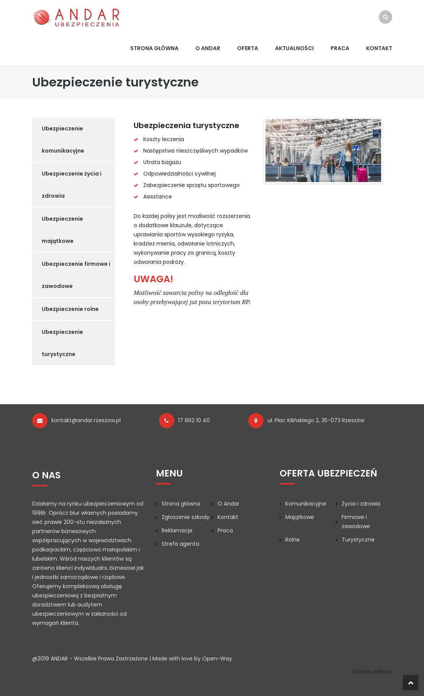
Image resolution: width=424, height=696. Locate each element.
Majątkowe (299, 517)
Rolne (292, 539)
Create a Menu (372, 671)
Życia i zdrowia (361, 503)
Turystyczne (358, 539)
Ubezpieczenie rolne (70, 309)
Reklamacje (177, 530)
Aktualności (294, 48)
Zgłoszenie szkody (186, 517)
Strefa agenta (180, 544)
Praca (340, 48)
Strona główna (154, 48)
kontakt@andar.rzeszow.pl (86, 420)
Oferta (247, 48)
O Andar (207, 48)
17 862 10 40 (194, 420)
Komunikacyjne (305, 503)
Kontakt (379, 48)
